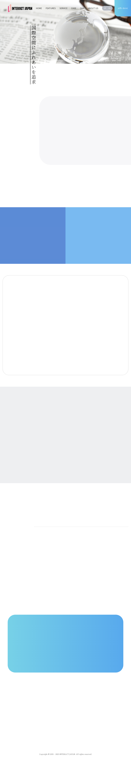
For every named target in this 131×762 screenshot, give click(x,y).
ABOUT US (93, 8)
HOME (39, 8)
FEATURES (51, 8)
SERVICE (63, 8)
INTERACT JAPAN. (67, 754)
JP (105, 8)
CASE (73, 8)
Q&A (82, 8)
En (110, 8)
